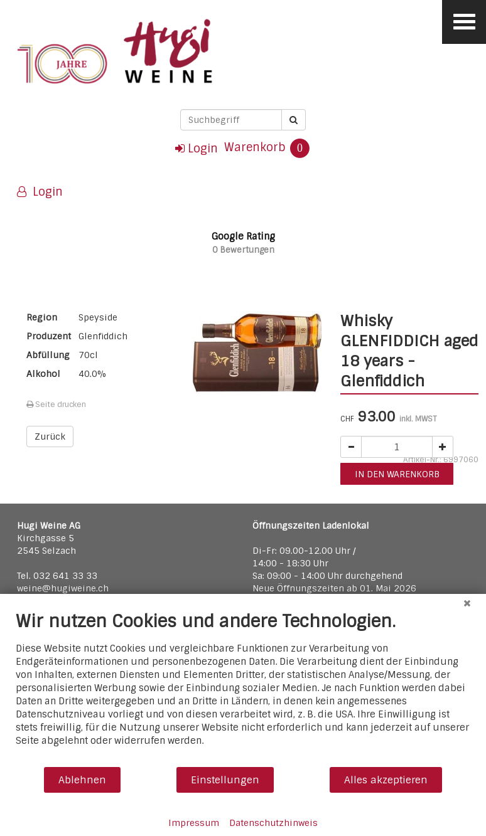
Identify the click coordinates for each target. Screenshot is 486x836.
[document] (243, 688)
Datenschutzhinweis (273, 822)
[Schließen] (467, 603)
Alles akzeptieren (386, 779)
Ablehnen (82, 779)
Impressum (193, 822)
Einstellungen (225, 779)
